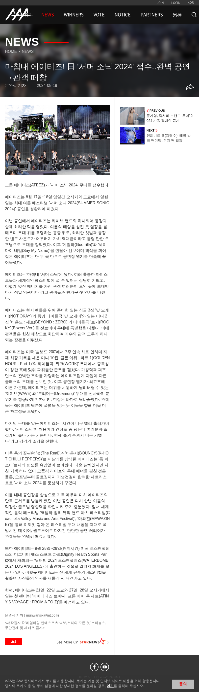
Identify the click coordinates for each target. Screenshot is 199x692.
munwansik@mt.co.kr (42, 615)
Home (11, 51)
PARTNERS (152, 14)
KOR (191, 2)
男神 (177, 14)
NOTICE (123, 14)
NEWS (47, 14)
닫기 (191, 683)
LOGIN (175, 2)
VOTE (99, 14)
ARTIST (24, 14)
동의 (183, 684)
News (28, 51)
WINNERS (74, 14)
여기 (110, 686)
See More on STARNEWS (83, 641)
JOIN (160, 2)
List (13, 641)
